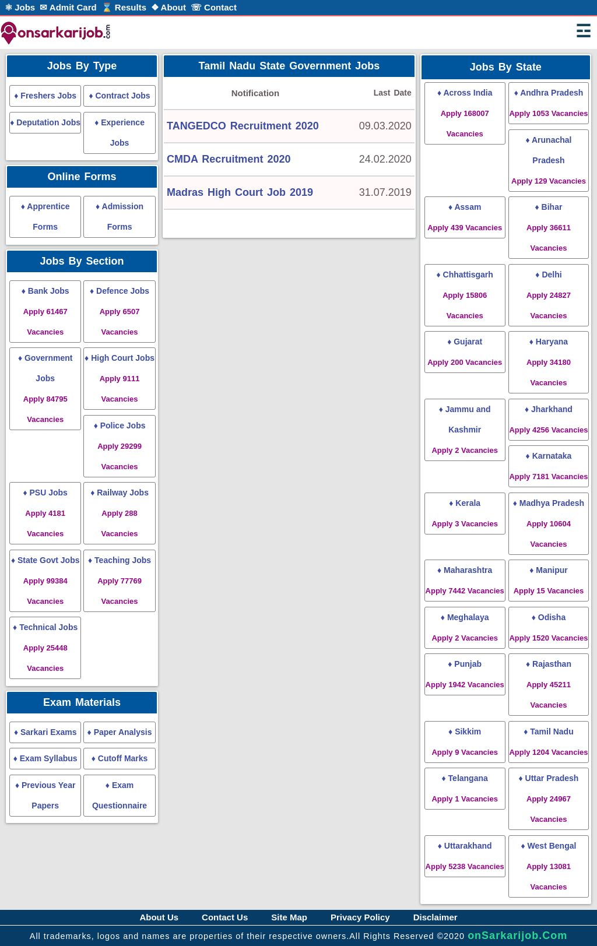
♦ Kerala (464, 513)
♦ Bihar (548, 227)
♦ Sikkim (464, 742)
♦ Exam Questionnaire (119, 795)
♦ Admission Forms (119, 216)
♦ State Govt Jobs (45, 580)
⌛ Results (123, 7)
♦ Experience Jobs (119, 132)
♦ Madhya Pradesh (548, 523)
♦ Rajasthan (548, 684)
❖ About (168, 7)
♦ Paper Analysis (119, 732)
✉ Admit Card (68, 7)
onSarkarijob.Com (517, 935)
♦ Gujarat (464, 352)
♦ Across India (465, 113)
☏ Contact (214, 7)
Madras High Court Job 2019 (240, 192)
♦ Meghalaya (464, 627)
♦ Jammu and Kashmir (464, 430)
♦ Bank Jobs (45, 311)
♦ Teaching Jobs (119, 580)
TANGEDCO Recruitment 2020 (243, 126)
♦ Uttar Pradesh (549, 798)
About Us (158, 917)
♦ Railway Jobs (119, 513)
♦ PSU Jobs (45, 513)
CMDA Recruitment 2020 (228, 159)
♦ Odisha (548, 627)
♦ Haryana (548, 362)
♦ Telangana (464, 788)
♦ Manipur (549, 580)
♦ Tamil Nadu (548, 742)
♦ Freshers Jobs (45, 95)
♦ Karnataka (548, 466)
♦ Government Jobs (45, 388)
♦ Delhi (548, 295)
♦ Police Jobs (120, 446)
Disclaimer (435, 917)
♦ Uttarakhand (465, 856)
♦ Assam (464, 217)
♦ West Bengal (549, 866)
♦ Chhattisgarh (464, 295)
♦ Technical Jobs (45, 648)
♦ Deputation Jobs (45, 122)
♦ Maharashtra (465, 580)
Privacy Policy (360, 917)
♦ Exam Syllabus (45, 758)
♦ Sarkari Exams (45, 732)
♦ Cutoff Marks (120, 758)
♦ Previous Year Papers (45, 795)
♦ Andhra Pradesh (548, 103)
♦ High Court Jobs (119, 378)
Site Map (289, 917)
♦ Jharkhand (548, 419)
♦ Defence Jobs (119, 311)
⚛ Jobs (20, 7)
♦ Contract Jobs (119, 95)
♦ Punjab (465, 674)
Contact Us (225, 917)
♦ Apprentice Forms (45, 216)
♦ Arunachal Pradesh (548, 160)
